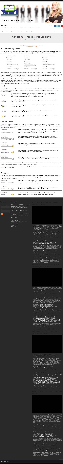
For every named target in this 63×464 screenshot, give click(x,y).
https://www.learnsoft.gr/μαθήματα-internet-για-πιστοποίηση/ (49, 255)
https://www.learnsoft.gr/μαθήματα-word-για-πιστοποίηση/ (46, 251)
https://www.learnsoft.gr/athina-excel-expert (45, 241)
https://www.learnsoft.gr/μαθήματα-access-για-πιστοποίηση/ (46, 253)
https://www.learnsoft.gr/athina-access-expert (46, 243)
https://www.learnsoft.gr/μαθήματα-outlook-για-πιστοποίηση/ (46, 257)
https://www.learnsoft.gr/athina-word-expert (45, 240)
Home (21, 39)
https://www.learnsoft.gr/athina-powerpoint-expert (48, 242)
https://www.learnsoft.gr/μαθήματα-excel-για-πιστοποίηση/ (45, 252)
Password (2, 209)
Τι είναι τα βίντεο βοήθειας (31, 46)
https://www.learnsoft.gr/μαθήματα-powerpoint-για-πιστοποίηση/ (49, 254)
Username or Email (4, 204)
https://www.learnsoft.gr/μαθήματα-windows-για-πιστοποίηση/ (47, 250)
